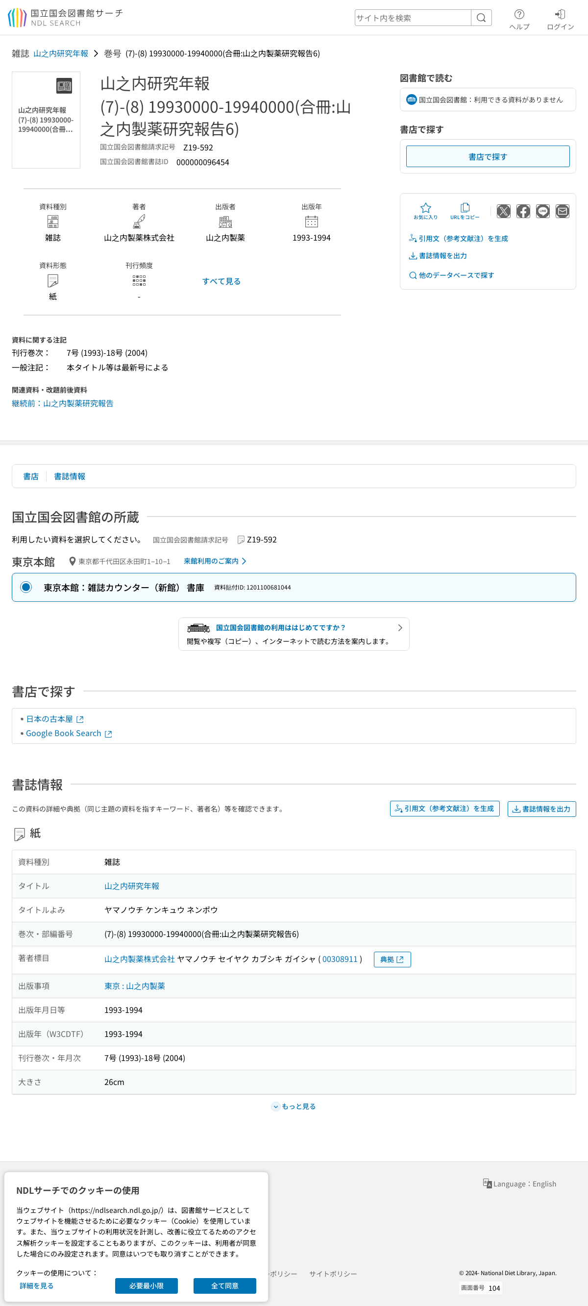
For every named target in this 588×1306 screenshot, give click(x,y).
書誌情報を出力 (437, 255)
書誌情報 (69, 476)
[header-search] (423, 17)
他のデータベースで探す (451, 275)
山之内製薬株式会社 (139, 958)
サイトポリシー (333, 1274)
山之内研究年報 (60, 53)
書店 (31, 476)
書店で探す (488, 156)
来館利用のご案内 (217, 561)
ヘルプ (519, 18)
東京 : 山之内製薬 (134, 985)
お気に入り (426, 211)
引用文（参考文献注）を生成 (458, 238)
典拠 (392, 959)
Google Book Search (69, 733)
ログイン (560, 18)
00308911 (340, 958)
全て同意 (225, 1285)
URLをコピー (465, 211)
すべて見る (221, 281)
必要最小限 (146, 1285)
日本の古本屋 (55, 718)
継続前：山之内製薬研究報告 (63, 403)
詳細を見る (37, 1285)
